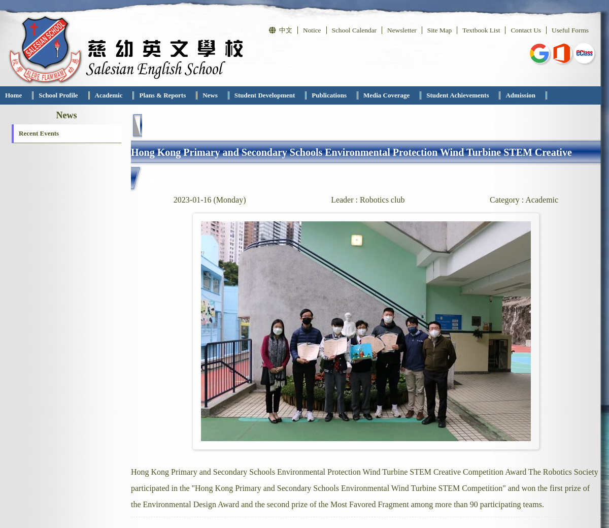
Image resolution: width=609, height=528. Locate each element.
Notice (312, 30)
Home (13, 95)
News (210, 95)
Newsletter (402, 30)
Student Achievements (457, 95)
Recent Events (39, 133)
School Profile (58, 95)
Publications (329, 95)
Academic (109, 95)
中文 (280, 30)
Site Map (439, 30)
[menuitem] (16, 95)
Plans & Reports (162, 95)
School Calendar (354, 30)
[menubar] (273, 95)
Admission (520, 95)
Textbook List (481, 30)
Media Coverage (386, 95)
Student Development (264, 95)
